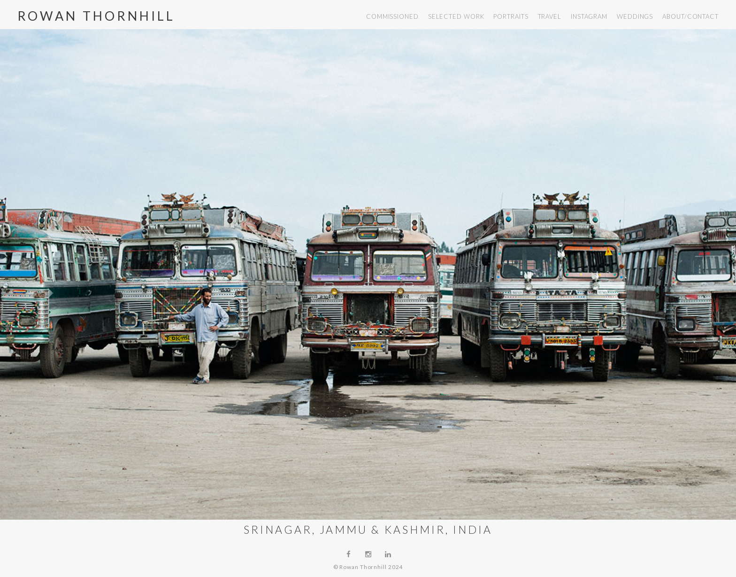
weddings (635, 16)
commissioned (392, 16)
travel (549, 16)
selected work (456, 16)
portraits (510, 16)
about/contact (690, 16)
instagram (589, 16)
